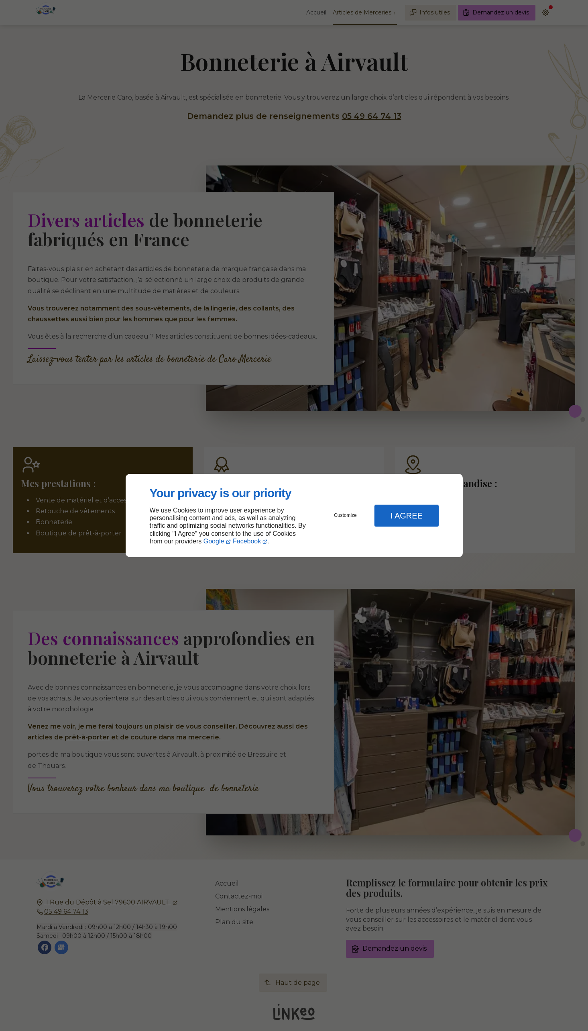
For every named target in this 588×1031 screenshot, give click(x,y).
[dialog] (294, 515)
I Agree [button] (407, 515)
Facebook (247, 541)
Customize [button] (345, 515)
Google (213, 541)
